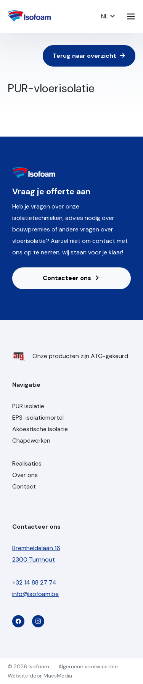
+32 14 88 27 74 (34, 582)
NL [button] (108, 16)
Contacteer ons (71, 278)
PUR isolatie (28, 406)
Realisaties (27, 463)
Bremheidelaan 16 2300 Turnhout (36, 553)
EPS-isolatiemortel (38, 418)
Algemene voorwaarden (88, 666)
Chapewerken (31, 440)
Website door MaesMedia (40, 675)
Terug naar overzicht (89, 56)
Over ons (25, 475)
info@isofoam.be (35, 594)
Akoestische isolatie (40, 429)
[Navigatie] (130, 16)
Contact (24, 486)
